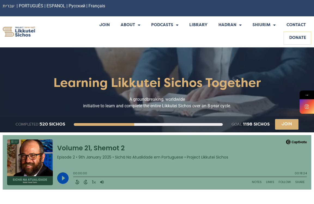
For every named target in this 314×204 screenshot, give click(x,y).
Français (97, 5)
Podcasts (164, 25)
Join (104, 25)
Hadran (230, 25)
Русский (77, 5)
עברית (8, 5)
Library (198, 25)
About (130, 25)
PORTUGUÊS (31, 5)
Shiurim (264, 25)
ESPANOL (56, 5)
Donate (297, 38)
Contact (296, 25)
